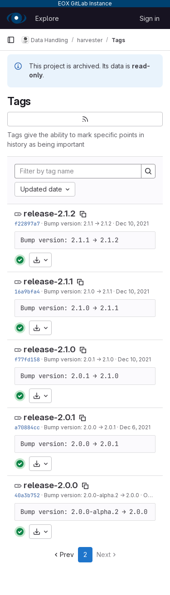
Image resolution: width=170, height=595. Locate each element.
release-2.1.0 (50, 349)
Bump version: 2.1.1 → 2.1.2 (78, 223)
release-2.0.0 (51, 485)
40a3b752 (27, 495)
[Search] (148, 171)
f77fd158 (27, 359)
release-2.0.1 (49, 417)
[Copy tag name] (83, 214)
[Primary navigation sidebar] (11, 40)
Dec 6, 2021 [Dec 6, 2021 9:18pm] (135, 427)
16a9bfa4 (27, 291)
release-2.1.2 (50, 213)
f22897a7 (27, 223)
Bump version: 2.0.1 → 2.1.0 (79, 359)
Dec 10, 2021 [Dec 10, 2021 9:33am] (134, 359)
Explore (47, 18)
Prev (63, 554)
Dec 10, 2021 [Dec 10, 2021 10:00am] (132, 291)
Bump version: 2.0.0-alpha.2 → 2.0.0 (91, 495)
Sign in (150, 18)
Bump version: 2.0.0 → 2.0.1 (80, 427)
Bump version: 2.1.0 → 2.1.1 (78, 291)
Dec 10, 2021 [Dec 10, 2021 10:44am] (132, 223)
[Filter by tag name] (78, 171)
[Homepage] (16, 18)
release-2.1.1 (48, 281)
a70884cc (27, 427)
